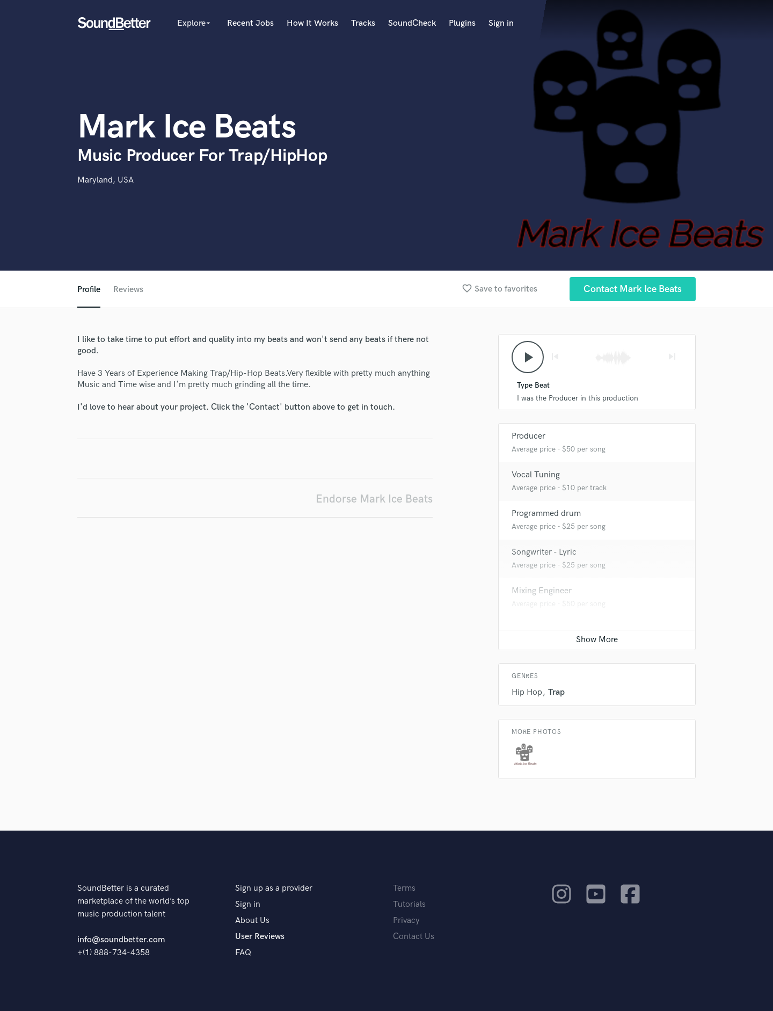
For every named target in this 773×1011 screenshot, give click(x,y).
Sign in (501, 23)
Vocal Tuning (536, 475)
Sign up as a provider (273, 888)
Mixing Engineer (542, 591)
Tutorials (409, 904)
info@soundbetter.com (121, 940)
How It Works (312, 23)
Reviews (128, 290)
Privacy (406, 920)
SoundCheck (412, 23)
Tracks (363, 23)
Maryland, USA (105, 180)
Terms (404, 888)
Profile (88, 290)
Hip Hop (527, 692)
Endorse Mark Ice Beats (374, 499)
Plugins (462, 23)
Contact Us (413, 937)
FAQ (243, 953)
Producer (528, 436)
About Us (252, 920)
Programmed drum (546, 513)
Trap (556, 692)
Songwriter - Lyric (544, 552)
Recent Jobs (250, 23)
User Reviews (260, 937)
